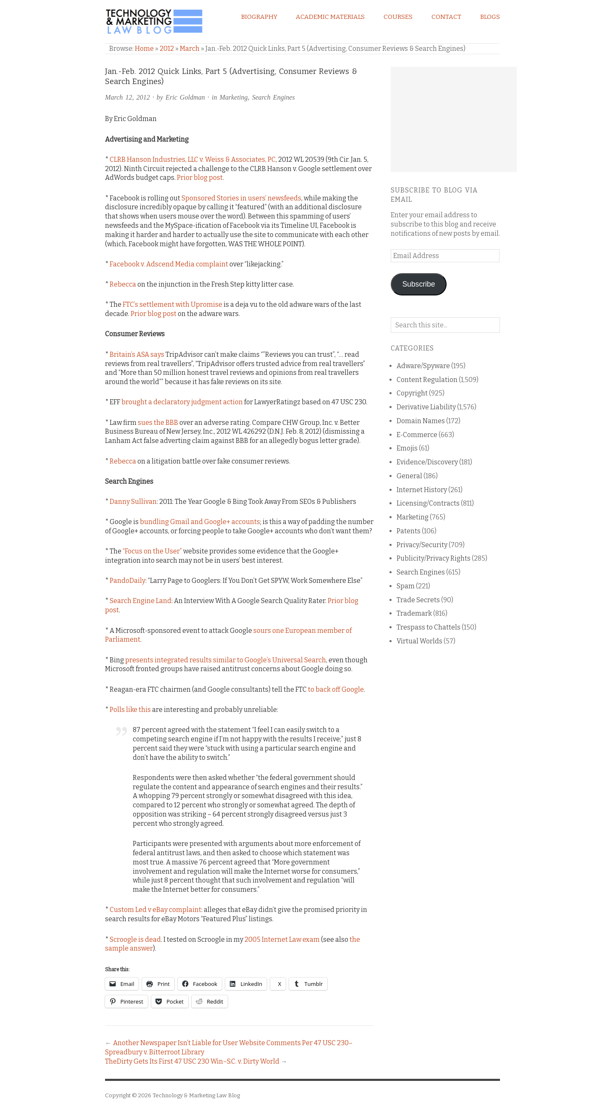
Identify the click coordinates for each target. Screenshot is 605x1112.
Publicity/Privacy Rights (434, 558)
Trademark (414, 613)
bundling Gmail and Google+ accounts (200, 522)
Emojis (407, 448)
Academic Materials (330, 17)
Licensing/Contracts (428, 503)
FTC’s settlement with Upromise (172, 304)
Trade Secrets (418, 600)
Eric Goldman (185, 97)
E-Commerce (417, 435)
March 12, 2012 (127, 97)
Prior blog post (200, 178)
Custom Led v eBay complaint (155, 910)
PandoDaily (127, 581)
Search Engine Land (140, 601)
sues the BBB (158, 423)
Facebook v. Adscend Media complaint (169, 264)
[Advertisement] (454, 119)
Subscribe (418, 284)
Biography (259, 17)
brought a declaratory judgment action (182, 402)
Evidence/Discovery (427, 462)
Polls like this (130, 710)
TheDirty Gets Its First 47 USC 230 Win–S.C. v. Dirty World (192, 1061)
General (409, 476)
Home (144, 49)
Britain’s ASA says (137, 354)
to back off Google (336, 689)
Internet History (422, 490)
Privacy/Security (422, 545)
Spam (406, 586)
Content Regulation (427, 380)
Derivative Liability (426, 407)
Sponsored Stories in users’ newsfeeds (241, 198)
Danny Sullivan (133, 502)
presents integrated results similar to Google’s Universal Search (225, 660)
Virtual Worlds (419, 641)
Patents (409, 531)
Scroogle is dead (135, 939)
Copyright (412, 393)
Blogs (490, 17)
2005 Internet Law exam (282, 939)
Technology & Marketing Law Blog (196, 1095)
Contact (446, 17)
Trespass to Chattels (428, 627)
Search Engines (273, 97)
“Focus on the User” (152, 551)
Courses (398, 17)
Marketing (233, 97)
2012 (167, 49)
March (190, 49)
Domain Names (421, 421)
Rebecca (123, 284)
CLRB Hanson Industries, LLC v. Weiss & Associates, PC (193, 159)
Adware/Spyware (423, 366)
